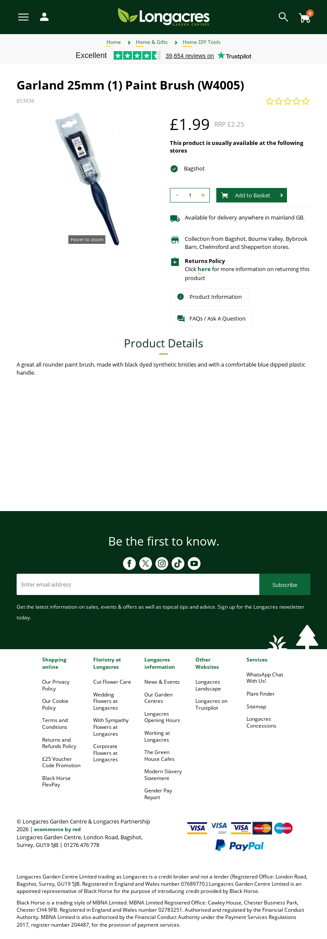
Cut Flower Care (112, 681)
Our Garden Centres (158, 698)
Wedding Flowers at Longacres (105, 701)
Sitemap (256, 706)
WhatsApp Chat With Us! (265, 678)
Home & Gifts (152, 42)
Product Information (209, 296)
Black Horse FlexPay (56, 781)
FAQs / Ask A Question (211, 319)
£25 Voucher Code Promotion (61, 762)
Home (113, 42)
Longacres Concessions (261, 722)
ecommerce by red (57, 829)
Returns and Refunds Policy (59, 743)
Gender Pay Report (158, 794)
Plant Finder (261, 693)
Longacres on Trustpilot (211, 704)
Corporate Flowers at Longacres (105, 753)
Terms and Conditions (55, 724)
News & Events (162, 681)
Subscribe (284, 585)
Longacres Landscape (208, 685)
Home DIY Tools (202, 42)
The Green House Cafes (159, 755)
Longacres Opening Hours (162, 717)
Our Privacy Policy (55, 685)
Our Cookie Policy (55, 704)
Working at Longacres (157, 736)
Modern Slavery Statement (163, 775)
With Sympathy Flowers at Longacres (111, 727)
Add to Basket (245, 195)
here (204, 269)
